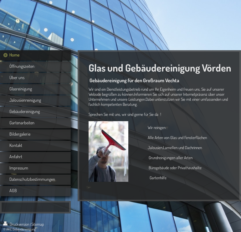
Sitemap (37, 224)
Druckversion (16, 224)
